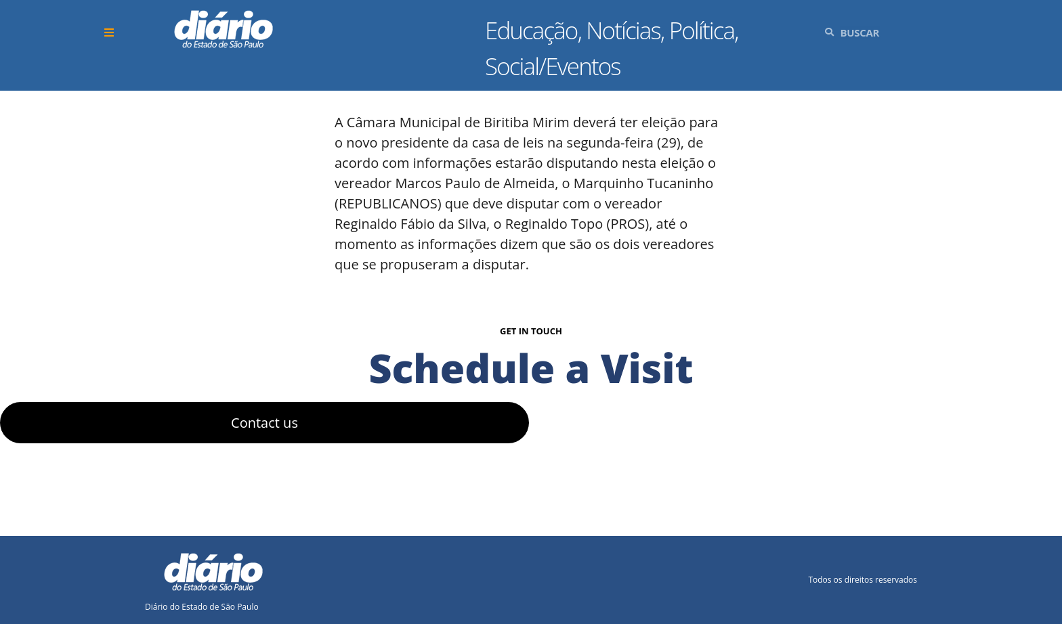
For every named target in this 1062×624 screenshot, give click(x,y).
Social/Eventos (552, 66)
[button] (110, 33)
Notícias (623, 30)
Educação (531, 30)
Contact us (264, 423)
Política (701, 30)
